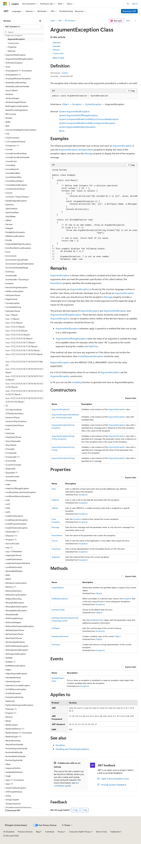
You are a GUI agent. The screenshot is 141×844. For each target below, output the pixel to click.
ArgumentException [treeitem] (16, 39)
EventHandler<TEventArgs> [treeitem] (17, 279)
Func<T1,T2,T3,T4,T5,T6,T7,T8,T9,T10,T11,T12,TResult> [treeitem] (24, 371)
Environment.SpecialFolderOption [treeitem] (20, 263)
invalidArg (77, 382)
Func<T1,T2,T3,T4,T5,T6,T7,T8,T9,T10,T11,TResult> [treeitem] (24, 363)
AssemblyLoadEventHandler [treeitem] (17, 86)
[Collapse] (40, 20)
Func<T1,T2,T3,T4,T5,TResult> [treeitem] (18, 334)
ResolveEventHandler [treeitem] (14, 744)
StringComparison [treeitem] (13, 803)
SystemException (93, 104)
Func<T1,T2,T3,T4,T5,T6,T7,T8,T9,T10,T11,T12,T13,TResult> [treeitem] (24, 378)
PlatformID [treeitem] (10, 701)
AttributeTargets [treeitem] (12, 98)
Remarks (56, 49)
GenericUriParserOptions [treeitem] (16, 421)
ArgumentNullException (114, 310)
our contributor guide (66, 784)
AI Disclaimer (8, 831)
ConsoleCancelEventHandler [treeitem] (17, 157)
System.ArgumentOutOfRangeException (78, 115)
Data (54, 488)
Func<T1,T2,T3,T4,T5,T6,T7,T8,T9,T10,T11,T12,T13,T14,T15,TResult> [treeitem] (24, 393)
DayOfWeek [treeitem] (11, 216)
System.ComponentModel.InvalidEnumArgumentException (87, 123)
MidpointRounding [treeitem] (14, 598)
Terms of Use (101, 831)
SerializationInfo (96, 620)
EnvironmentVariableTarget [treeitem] (17, 267)
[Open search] (128, 3)
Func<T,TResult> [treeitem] (13, 319)
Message (88, 153)
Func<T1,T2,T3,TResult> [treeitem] (16, 326)
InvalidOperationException (90, 356)
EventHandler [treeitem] (11, 275)
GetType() (56, 628)
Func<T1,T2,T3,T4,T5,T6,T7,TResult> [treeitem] (21, 342)
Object (65, 104)
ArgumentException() (61, 409)
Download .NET (129, 11)
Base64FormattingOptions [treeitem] (17, 110)
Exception (77, 104)
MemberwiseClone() (60, 636)
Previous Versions (25, 831)
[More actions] (135, 21)
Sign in (135, 3)
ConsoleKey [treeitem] (10, 165)
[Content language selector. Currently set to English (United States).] (16, 825)
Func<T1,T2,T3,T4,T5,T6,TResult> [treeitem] (19, 338)
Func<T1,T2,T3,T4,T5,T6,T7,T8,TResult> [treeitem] (22, 346)
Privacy (61, 831)
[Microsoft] (5, 4)
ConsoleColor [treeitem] (11, 161)
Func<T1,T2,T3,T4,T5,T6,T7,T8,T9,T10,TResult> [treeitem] (24, 356)
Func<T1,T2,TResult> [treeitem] (14, 322)
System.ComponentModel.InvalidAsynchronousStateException (89, 119)
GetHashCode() (58, 609)
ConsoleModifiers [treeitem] (13, 173)
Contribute (49, 831)
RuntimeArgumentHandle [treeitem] (16, 748)
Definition (57, 42)
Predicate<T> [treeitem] (11, 709)
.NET (60, 20)
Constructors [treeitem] (13, 43)
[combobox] (23, 26)
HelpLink (55, 500)
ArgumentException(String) (63, 458)
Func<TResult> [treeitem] (12, 315)
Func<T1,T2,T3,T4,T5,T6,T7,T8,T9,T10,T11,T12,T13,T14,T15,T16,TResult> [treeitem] (24, 400)
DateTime (93, 346)
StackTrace (56, 548)
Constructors (58, 53)
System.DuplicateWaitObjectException (77, 126)
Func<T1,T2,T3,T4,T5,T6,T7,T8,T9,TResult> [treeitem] (23, 350)
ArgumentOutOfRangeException (65, 314)
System (65, 72)
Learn (52, 20)
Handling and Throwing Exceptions (72, 749)
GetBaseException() (60, 598)
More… (62, 130)
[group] (94, 214)
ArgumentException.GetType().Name (76, 149)
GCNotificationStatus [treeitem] (14, 413)
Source (55, 540)
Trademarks (115, 831)
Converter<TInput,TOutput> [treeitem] (18, 196)
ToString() (56, 644)
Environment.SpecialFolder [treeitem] (17, 259)
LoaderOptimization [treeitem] (14, 559)
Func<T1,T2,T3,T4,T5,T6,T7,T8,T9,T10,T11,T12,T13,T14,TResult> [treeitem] (24, 385)
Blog (38, 831)
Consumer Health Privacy (79, 831)
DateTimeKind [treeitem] (11, 208)
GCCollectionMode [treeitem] (14, 409)
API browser (70, 20)
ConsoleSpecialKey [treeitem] (13, 177)
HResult (55, 508)
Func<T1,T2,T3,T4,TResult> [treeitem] (17, 330)
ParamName (56, 283)
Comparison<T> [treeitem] (13, 145)
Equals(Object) (58, 587)
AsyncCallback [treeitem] (12, 90)
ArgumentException (122, 145)
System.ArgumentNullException (74, 111)
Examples (56, 46)
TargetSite (56, 557)
